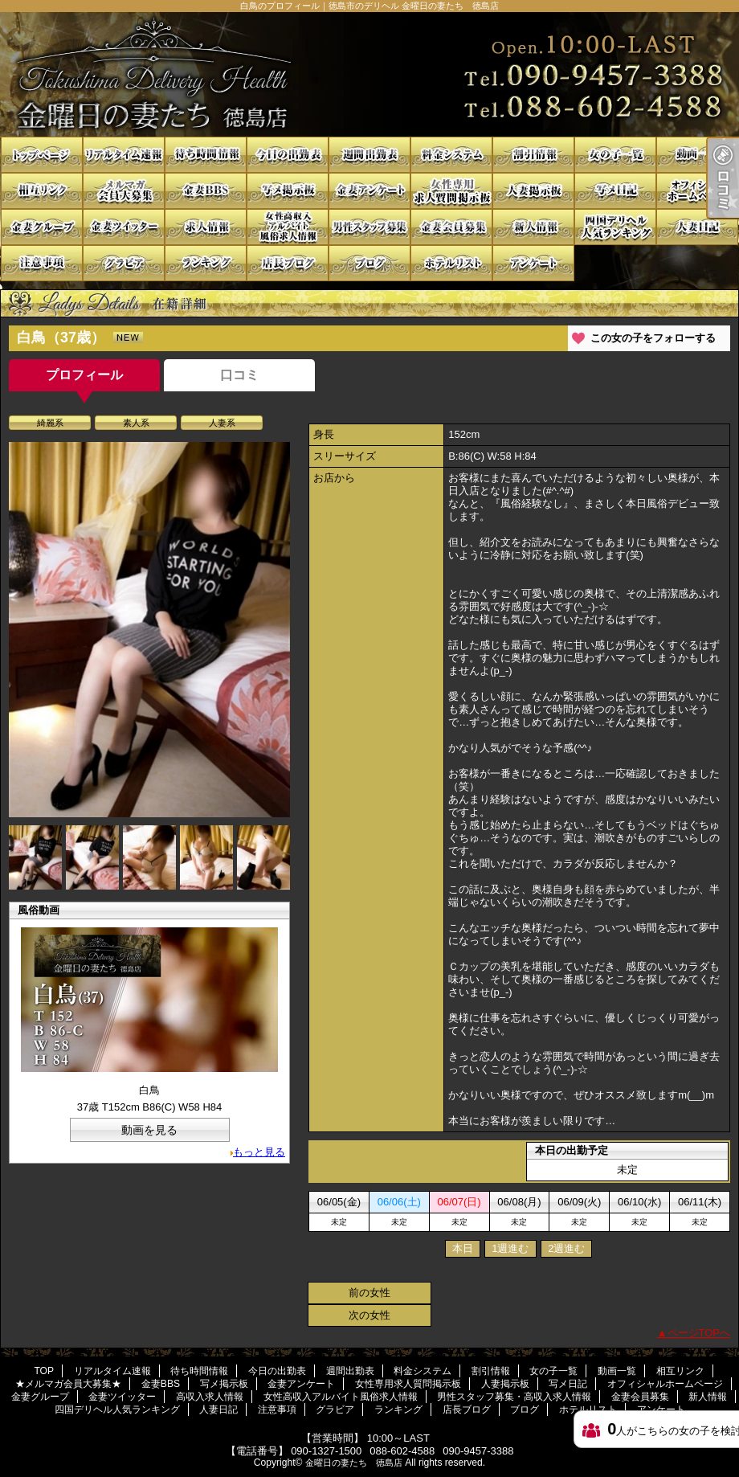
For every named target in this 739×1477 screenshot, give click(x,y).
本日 (462, 1248)
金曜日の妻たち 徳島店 (353, 1462)
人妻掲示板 (533, 191)
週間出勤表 (369, 155)
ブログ (369, 263)
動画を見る (149, 1129)
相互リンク (42, 191)
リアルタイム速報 (124, 155)
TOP (42, 155)
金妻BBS (206, 191)
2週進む (566, 1248)
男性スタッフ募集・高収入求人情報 (369, 227)
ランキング (206, 263)
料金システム (451, 155)
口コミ (239, 375)
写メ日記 (615, 191)
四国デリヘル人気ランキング (615, 227)
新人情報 (533, 227)
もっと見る (259, 1152)
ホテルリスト (451, 263)
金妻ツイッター (124, 227)
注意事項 (42, 263)
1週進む (510, 1248)
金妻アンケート (369, 191)
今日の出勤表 (288, 155)
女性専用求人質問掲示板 (451, 191)
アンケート (533, 263)
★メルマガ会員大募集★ (124, 191)
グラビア (124, 263)
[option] (149, 629)
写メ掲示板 (288, 191)
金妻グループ (42, 227)
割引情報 (533, 155)
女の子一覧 (615, 155)
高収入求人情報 (206, 227)
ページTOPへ (699, 1333)
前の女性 (369, 1293)
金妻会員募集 (451, 227)
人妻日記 (697, 227)
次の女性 (369, 1315)
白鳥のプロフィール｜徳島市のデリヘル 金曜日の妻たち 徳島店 (369, 74)
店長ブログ (288, 263)
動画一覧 (697, 155)
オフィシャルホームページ (697, 191)
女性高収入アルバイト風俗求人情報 (288, 227)
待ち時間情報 (206, 155)
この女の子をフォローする (653, 338)
